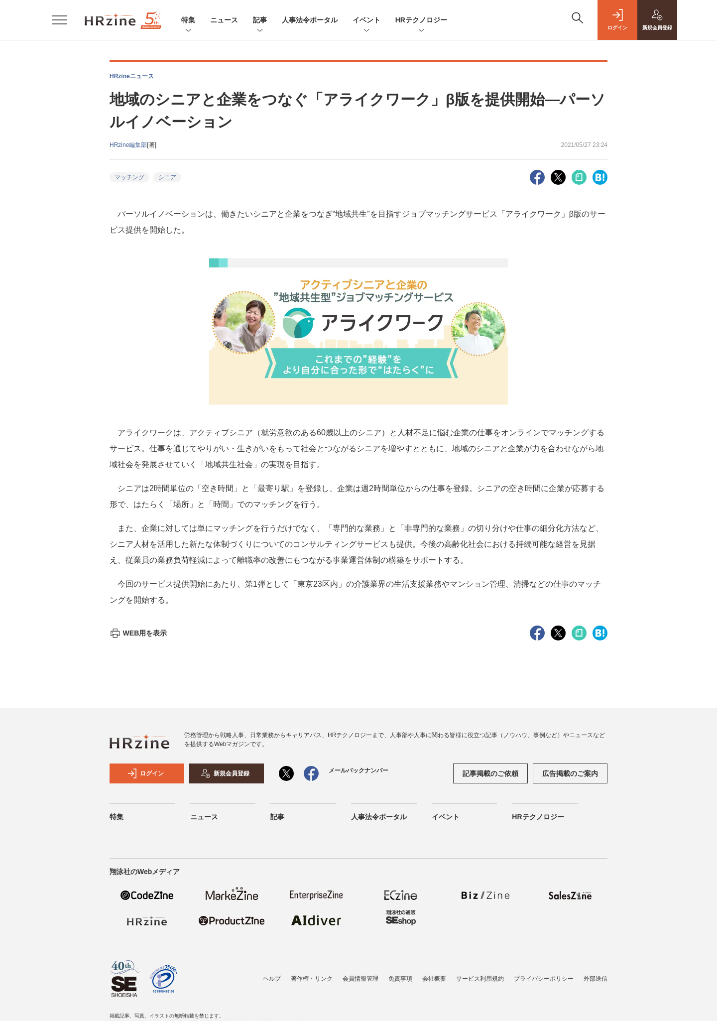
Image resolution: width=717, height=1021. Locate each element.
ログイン (145, 773)
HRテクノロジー (421, 20)
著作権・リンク (312, 978)
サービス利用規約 (480, 978)
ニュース (224, 20)
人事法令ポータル (310, 20)
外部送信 (595, 978)
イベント (366, 20)
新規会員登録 (225, 773)
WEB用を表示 (138, 633)
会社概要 (434, 978)
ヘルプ (272, 978)
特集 (188, 20)
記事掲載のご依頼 (490, 773)
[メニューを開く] (60, 20)
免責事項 (400, 978)
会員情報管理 (360, 978)
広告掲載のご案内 (570, 773)
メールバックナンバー (358, 770)
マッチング (129, 177)
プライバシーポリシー (544, 978)
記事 (260, 20)
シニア (167, 177)
